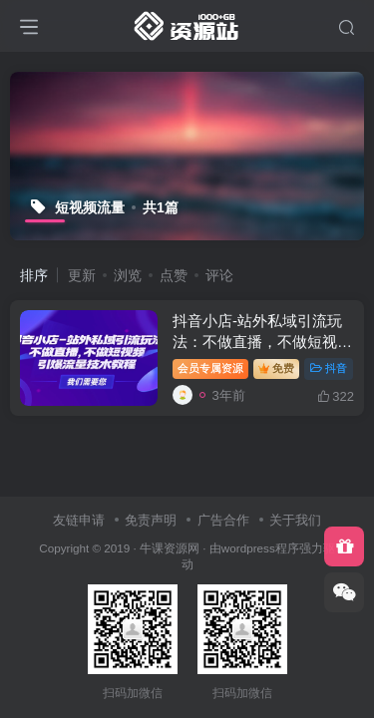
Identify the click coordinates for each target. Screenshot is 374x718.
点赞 (173, 275)
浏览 (128, 275)
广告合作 (223, 520)
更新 (82, 275)
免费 (276, 368)
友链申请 (79, 520)
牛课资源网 (169, 547)
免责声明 (151, 520)
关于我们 (295, 520)
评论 (219, 275)
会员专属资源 (210, 368)
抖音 (328, 368)
